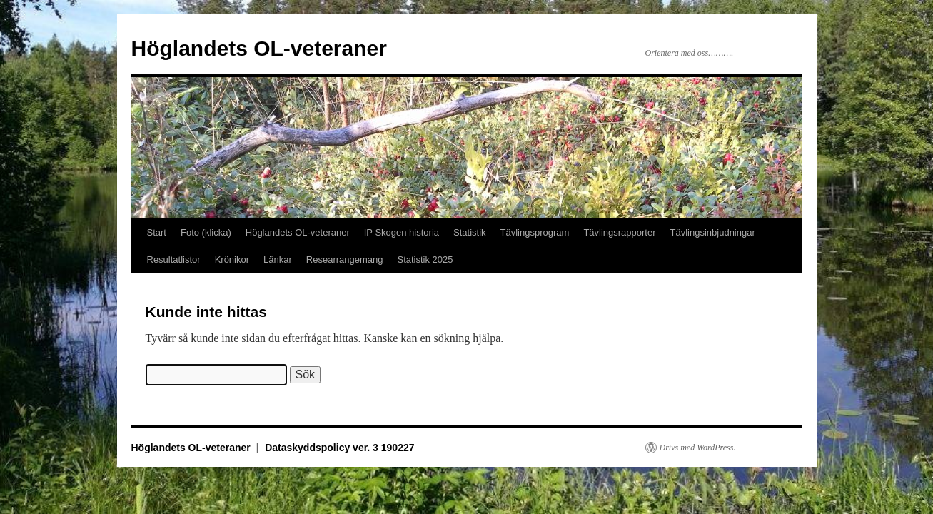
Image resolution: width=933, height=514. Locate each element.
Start (156, 232)
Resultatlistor (174, 259)
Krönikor (232, 259)
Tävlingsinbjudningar (712, 232)
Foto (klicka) (206, 232)
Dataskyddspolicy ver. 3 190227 (339, 447)
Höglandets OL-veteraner (259, 48)
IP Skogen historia (401, 232)
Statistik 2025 (425, 259)
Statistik (469, 232)
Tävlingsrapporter (619, 232)
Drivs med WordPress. (698, 448)
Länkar (277, 259)
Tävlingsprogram (535, 232)
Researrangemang (344, 259)
